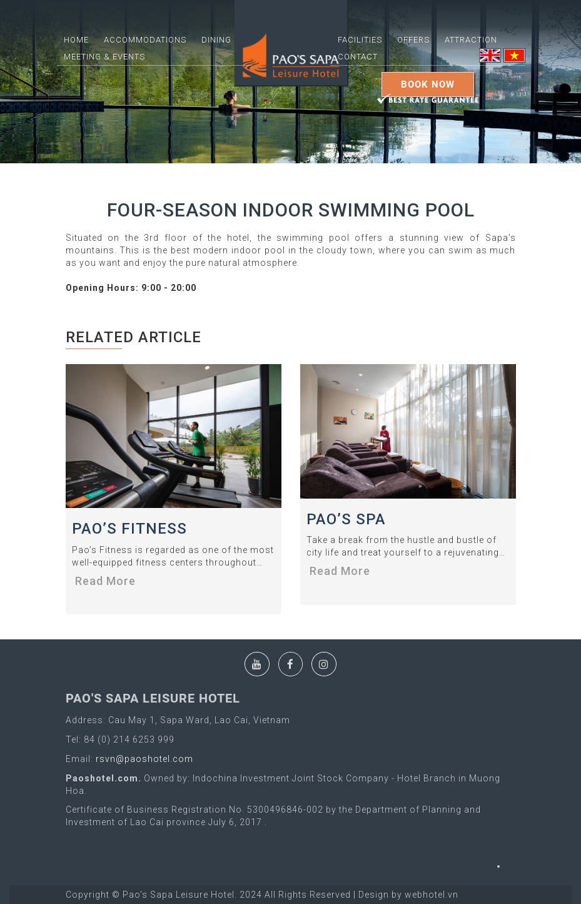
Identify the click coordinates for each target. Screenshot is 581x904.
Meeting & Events (104, 56)
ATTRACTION (471, 39)
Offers (413, 39)
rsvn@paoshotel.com (143, 759)
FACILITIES (360, 39)
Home (76, 39)
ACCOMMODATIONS (145, 39)
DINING (216, 39)
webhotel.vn (431, 895)
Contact (358, 56)
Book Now (428, 84)
